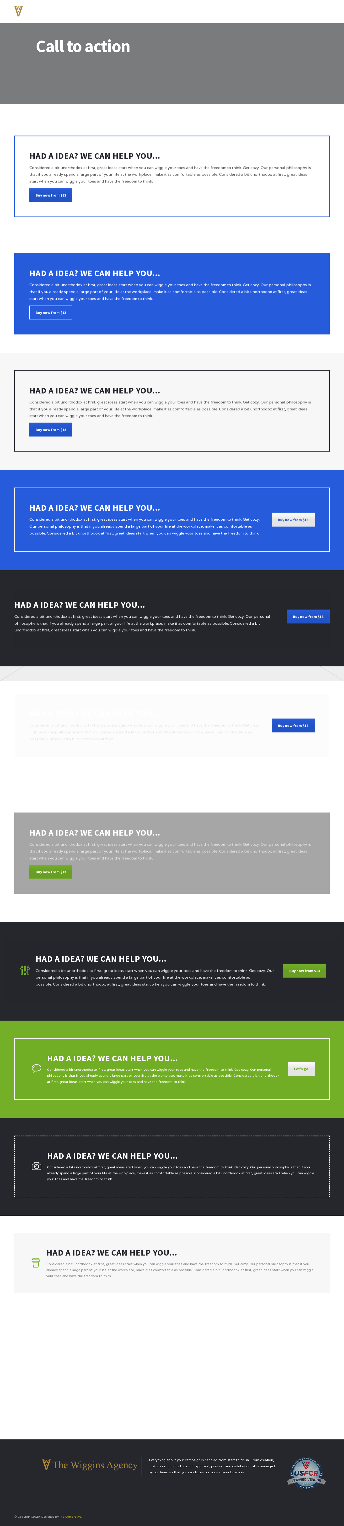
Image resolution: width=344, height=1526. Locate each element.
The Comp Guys (70, 1516)
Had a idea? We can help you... (111, 1256)
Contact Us (306, 10)
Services (249, 10)
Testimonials (276, 10)
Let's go (301, 1073)
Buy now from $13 (51, 200)
